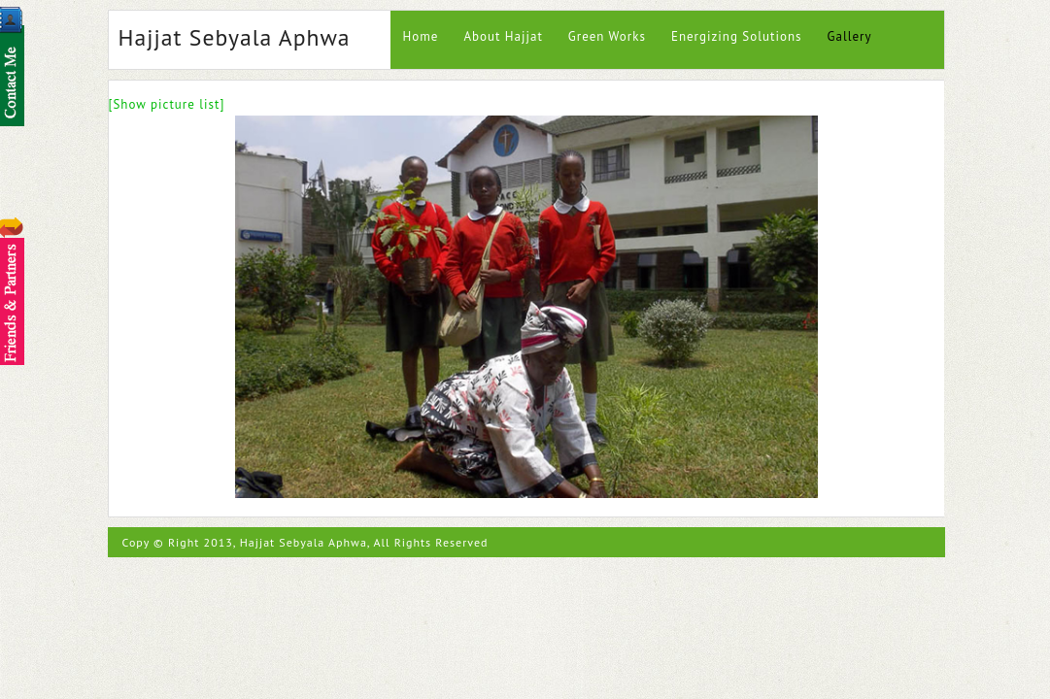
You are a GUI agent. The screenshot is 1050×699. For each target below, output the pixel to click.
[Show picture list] (167, 104)
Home (421, 36)
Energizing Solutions (736, 36)
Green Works (607, 36)
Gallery (849, 36)
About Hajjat (502, 36)
